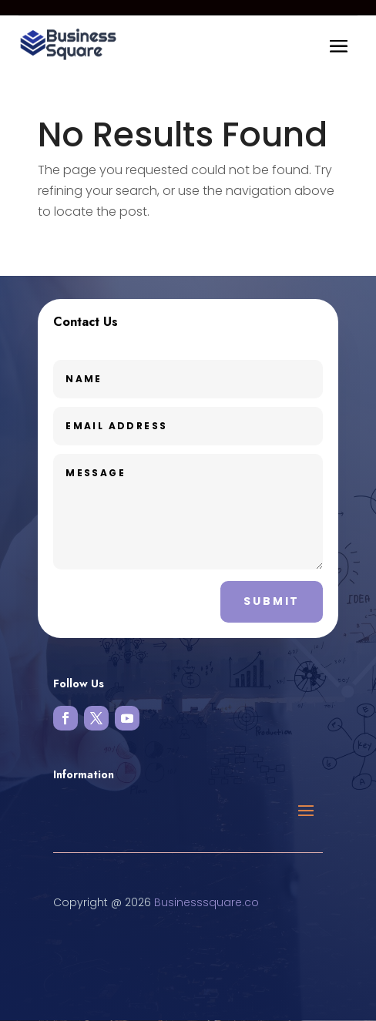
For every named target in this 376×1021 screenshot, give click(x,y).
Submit (271, 601)
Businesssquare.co (206, 902)
